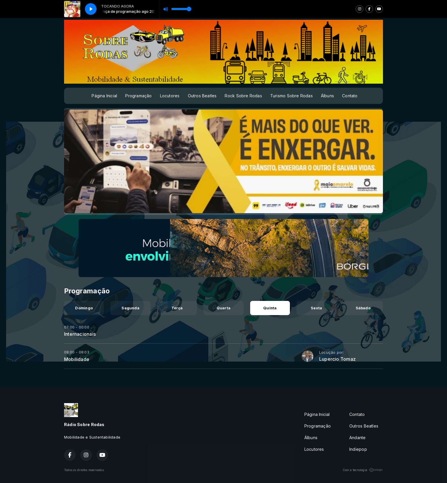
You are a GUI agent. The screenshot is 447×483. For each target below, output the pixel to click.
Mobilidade (76, 359)
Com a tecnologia (363, 470)
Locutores (170, 95)
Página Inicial (104, 95)
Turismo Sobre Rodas (291, 95)
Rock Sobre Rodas (243, 95)
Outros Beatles (202, 95)
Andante (357, 437)
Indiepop (358, 449)
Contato (349, 95)
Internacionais (80, 334)
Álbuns (327, 95)
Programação (138, 95)
